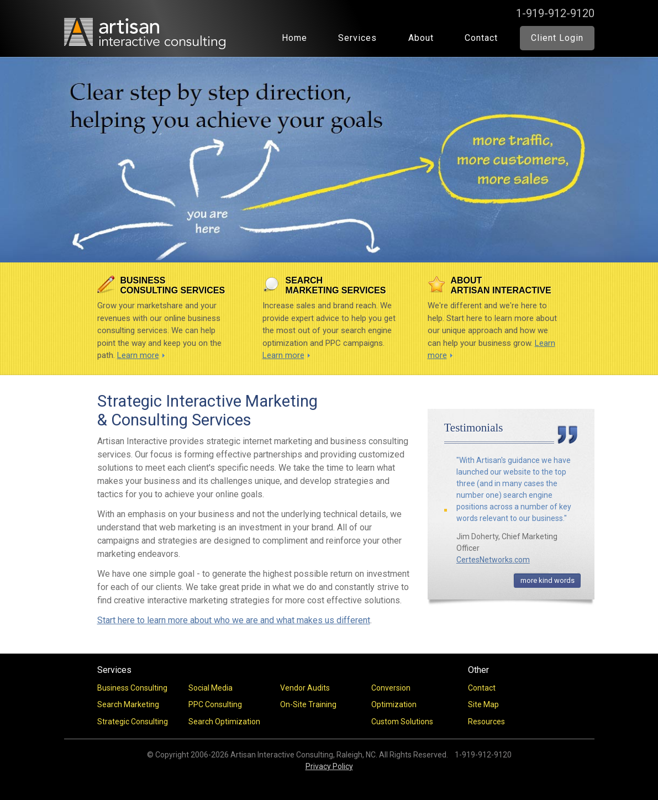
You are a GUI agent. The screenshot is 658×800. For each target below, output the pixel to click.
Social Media (210, 687)
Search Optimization (224, 721)
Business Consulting (132, 687)
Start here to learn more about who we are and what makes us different (233, 620)
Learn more (138, 355)
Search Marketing (128, 704)
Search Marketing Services (336, 285)
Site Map (483, 704)
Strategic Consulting (132, 721)
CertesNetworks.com (493, 559)
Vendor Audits (305, 687)
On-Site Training (308, 704)
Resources (486, 721)
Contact (481, 38)
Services (357, 38)
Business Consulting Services (172, 285)
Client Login (557, 38)
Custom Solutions (402, 721)
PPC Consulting (215, 704)
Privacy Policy (329, 766)
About (421, 38)
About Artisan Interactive (501, 285)
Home (294, 38)
